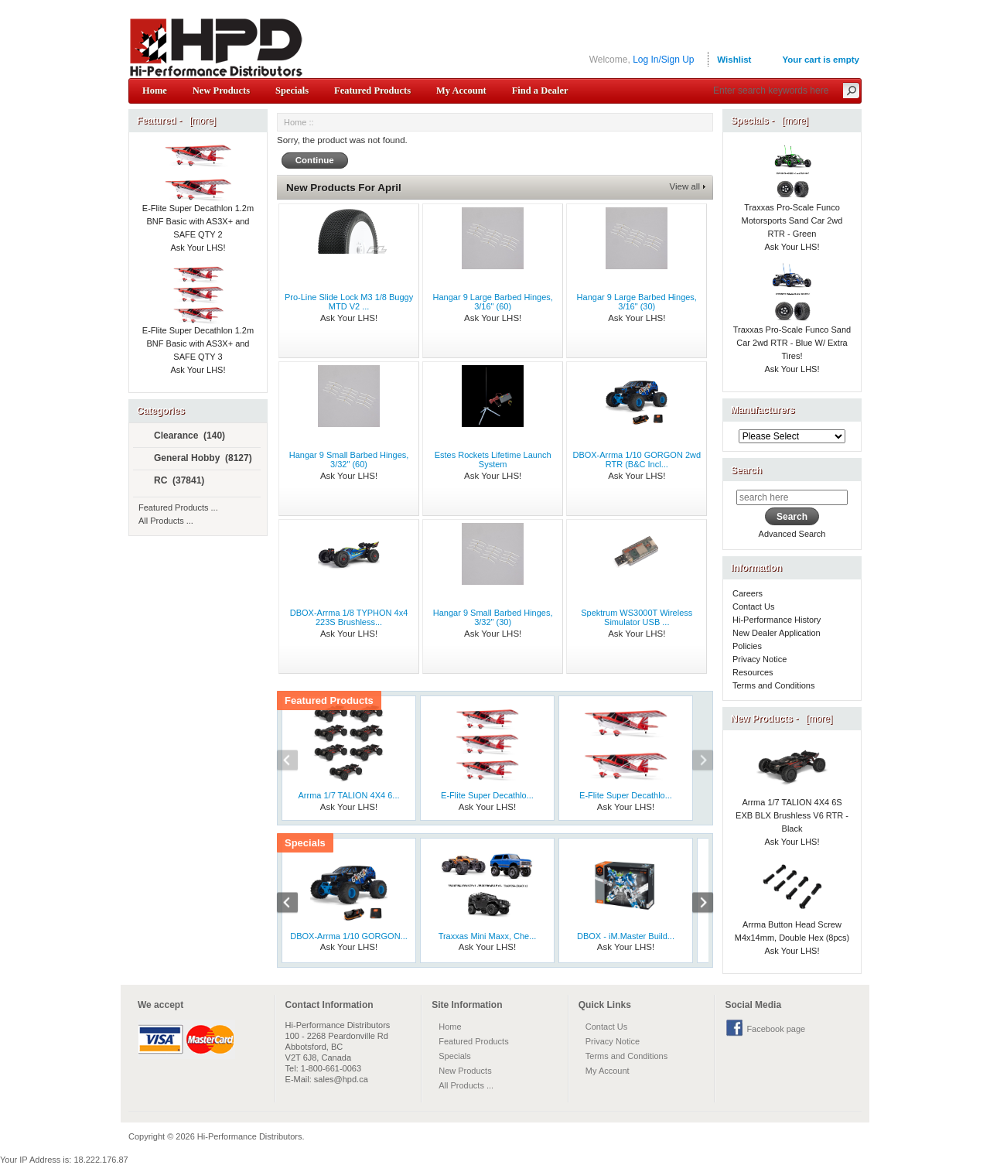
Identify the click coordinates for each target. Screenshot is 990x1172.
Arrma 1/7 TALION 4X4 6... (348, 795)
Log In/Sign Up (663, 59)
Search (746, 470)
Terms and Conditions (773, 685)
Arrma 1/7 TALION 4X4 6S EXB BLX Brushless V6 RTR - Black (792, 797)
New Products (221, 90)
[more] (200, 120)
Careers (747, 593)
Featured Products (372, 90)
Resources (752, 672)
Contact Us (753, 606)
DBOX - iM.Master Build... (625, 936)
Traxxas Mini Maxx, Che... (488, 936)
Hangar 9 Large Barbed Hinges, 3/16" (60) (493, 301)
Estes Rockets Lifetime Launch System (493, 459)
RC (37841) (172, 481)
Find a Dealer (540, 90)
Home (154, 90)
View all (685, 186)
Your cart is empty (820, 59)
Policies (747, 646)
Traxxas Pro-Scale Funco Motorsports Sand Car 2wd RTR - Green (792, 202)
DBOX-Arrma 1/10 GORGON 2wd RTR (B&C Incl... (636, 459)
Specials (292, 90)
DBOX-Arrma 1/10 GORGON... (349, 936)
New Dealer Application (776, 632)
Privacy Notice (759, 659)
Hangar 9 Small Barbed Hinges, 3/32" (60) (349, 459)
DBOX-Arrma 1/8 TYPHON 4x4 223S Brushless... (349, 617)
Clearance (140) (183, 436)
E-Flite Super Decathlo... (487, 795)
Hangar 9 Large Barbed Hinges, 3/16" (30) (637, 301)
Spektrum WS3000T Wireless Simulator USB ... (636, 617)
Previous (295, 762)
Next (694, 762)
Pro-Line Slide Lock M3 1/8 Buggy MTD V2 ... (349, 301)
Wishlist (734, 59)
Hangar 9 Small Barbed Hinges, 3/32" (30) (493, 617)
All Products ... (165, 520)
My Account (461, 90)
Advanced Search (792, 533)
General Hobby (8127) (196, 459)
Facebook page (775, 1029)
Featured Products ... (178, 507)
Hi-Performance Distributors (249, 1136)
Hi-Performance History (776, 619)
